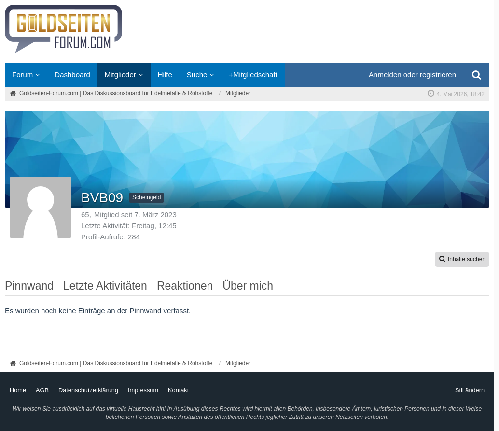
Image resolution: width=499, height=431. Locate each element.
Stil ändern (470, 390)
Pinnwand (29, 285)
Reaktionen (185, 285)
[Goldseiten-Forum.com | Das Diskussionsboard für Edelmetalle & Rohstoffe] (247, 31)
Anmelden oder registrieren (412, 74)
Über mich (247, 285)
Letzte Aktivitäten (105, 285)
